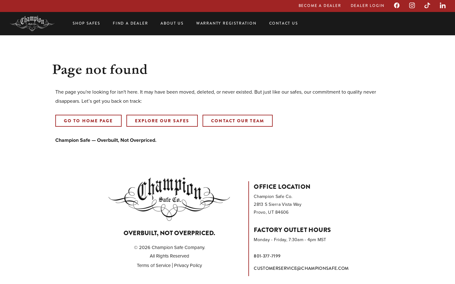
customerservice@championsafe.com (301, 268)
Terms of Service (154, 265)
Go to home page (88, 121)
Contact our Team (237, 121)
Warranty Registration (226, 23)
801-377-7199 (267, 256)
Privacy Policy (188, 265)
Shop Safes (86, 23)
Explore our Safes (162, 121)
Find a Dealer (130, 23)
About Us (172, 23)
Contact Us (283, 23)
